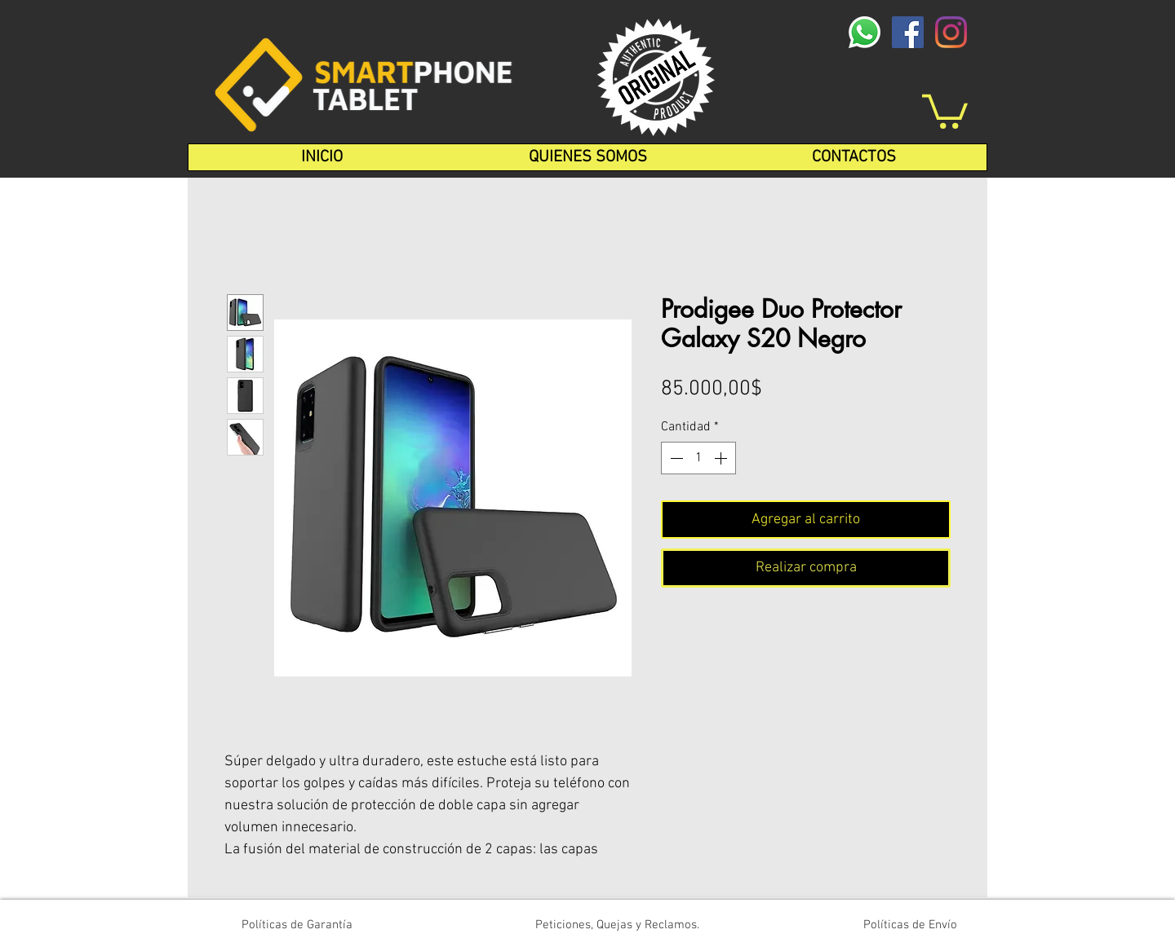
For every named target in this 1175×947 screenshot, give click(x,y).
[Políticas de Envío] (910, 925)
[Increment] (722, 458)
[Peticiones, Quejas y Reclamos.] (617, 925)
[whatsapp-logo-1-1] (864, 32)
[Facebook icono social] (908, 32)
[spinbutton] (698, 458)
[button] (945, 109)
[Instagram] (951, 32)
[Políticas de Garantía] (297, 925)
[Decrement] (674, 458)
